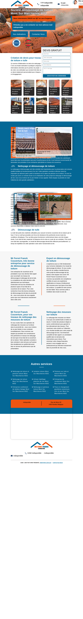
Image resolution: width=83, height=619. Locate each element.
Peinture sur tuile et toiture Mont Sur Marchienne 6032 (61, 373)
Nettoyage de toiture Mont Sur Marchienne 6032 (20, 381)
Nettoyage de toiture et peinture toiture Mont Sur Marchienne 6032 (21, 373)
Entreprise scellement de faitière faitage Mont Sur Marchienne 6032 (21, 389)
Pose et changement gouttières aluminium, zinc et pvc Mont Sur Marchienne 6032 (62, 390)
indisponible (48, 3)
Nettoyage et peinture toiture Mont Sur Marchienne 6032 (41, 389)
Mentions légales (45, 462)
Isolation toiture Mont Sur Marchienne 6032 (41, 372)
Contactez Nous (38, 34)
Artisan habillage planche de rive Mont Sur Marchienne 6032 (41, 381)
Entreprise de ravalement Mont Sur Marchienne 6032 (61, 381)
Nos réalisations (19, 34)
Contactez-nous (58, 462)
